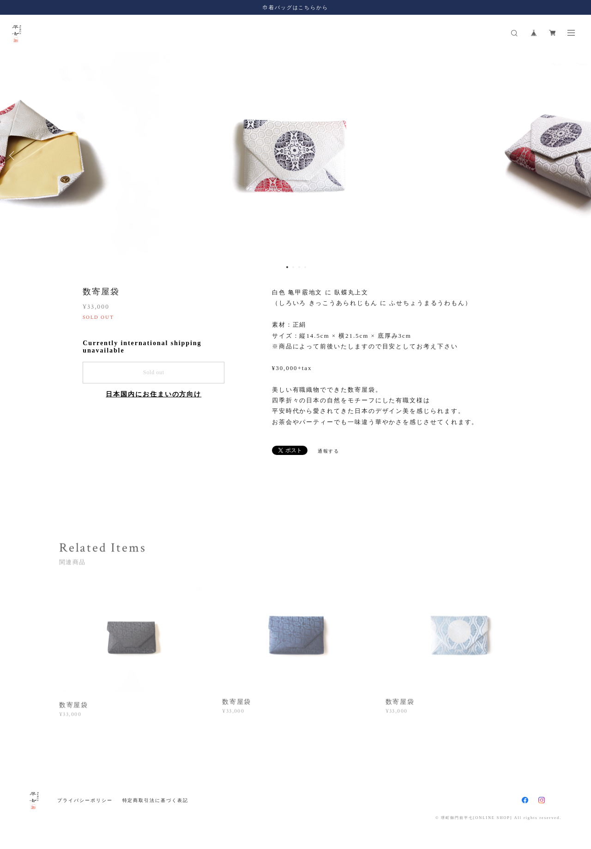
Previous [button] (13, 155)
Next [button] (577, 155)
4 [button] (305, 267)
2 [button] (293, 267)
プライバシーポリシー (84, 800)
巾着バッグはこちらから (295, 7)
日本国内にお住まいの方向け (153, 394)
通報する (329, 451)
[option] (296, 155)
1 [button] (287, 267)
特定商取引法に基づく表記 (155, 800)
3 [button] (299, 267)
